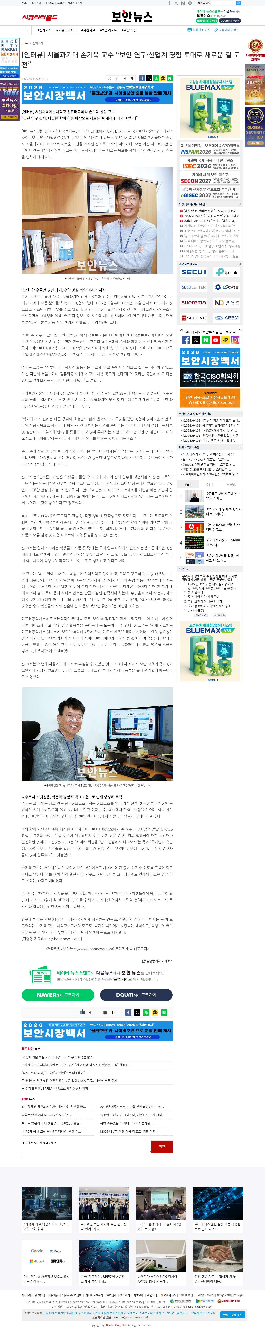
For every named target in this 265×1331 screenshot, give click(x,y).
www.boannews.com (95, 948)
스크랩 (60, 3)
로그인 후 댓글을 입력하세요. (86, 1147)
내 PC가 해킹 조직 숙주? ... (210, 430)
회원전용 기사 (201, 30)
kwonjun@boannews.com (129, 1317)
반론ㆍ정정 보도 (232, 1315)
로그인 (25, 3)
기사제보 (49, 3)
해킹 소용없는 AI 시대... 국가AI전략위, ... (127, 1123)
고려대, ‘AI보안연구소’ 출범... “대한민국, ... (210, 221)
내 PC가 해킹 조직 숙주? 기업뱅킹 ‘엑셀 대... (51, 1131)
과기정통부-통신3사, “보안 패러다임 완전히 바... (54, 1106)
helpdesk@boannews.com (197, 1306)
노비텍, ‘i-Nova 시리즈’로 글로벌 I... (206, 459)
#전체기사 (45, 30)
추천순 (210, 484)
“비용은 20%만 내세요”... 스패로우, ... (207, 469)
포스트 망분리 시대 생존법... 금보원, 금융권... (52, 1123)
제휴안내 (138, 1295)
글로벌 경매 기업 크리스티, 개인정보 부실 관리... (132, 1115)
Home (25, 43)
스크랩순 (232, 484)
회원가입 (36, 3)
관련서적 (152, 1295)
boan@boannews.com (61, 938)
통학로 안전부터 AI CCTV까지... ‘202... (48, 1115)
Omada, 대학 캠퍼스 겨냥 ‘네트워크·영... (209, 464)
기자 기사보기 (157, 961)
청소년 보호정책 (94, 1295)
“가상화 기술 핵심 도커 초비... (212, 420)
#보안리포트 (108, 30)
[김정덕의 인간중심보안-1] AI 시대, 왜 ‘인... (210, 226)
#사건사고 (88, 30)
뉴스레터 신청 (75, 3)
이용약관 (53, 1295)
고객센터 (125, 1295)
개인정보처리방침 (71, 1295)
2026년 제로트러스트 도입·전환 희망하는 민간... (132, 1106)
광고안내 (40, 1295)
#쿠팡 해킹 (129, 30)
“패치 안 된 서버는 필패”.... (210, 440)
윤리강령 (111, 1295)
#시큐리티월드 (66, 30)
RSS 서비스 (169, 1295)
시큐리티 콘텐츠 (229, 30)
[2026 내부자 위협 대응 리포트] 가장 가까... (129, 1131)
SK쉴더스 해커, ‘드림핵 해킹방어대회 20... (210, 454)
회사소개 (26, 1295)
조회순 (188, 484)
